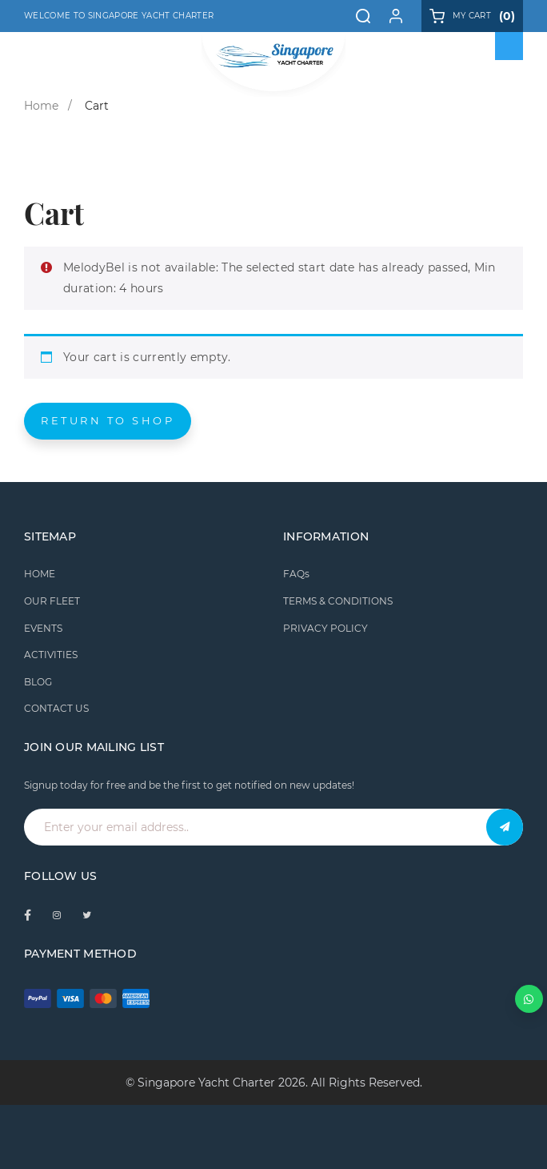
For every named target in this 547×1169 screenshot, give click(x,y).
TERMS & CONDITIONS (338, 601)
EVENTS (43, 628)
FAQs (296, 574)
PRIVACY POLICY (325, 628)
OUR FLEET (52, 601)
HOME (39, 574)
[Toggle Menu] (509, 46)
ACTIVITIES (51, 655)
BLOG (38, 682)
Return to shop (107, 420)
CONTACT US (56, 708)
